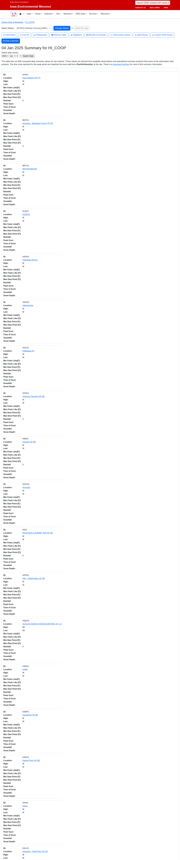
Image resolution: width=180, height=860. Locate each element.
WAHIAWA (22, 763)
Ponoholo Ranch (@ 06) (28, 595)
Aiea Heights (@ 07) (26, 78)
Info (57, 14)
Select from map (81, 28)
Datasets (48, 14)
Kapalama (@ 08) (25, 190)
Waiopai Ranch (24, 723)
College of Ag (22, 839)
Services (93, 14)
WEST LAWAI (24, 802)
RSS (95, 852)
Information (9, 35)
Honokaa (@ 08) (25, 508)
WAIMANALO (24, 810)
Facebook (97, 831)
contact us (140, 8)
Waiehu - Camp (24, 691)
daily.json (57, 818)
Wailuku (21, 715)
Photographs (40, 35)
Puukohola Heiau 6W (27, 548)
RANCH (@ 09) (24, 611)
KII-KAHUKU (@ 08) (27, 261)
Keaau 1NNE (23, 229)
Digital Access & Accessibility (140, 849)
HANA (20, 484)
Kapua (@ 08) (24, 333)
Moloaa (21, 444)
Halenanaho (23, 118)
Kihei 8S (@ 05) (25, 452)
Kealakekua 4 (24, 245)
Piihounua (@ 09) (25, 540)
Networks (67, 14)
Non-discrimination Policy (138, 843)
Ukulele (21, 667)
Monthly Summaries (96, 35)
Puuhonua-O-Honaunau (28, 619)
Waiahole (22, 778)
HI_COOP (30, 22)
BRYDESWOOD (25, 94)
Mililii (20, 420)
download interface (121, 64)
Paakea (21, 492)
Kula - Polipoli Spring (27, 587)
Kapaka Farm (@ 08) (27, 221)
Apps (29, 14)
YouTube (96, 847)
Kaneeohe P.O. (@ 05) (28, 770)
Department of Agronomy (27, 842)
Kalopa (21, 301)
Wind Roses (141, 35)
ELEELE (21, 102)
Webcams (105, 14)
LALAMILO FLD (25, 373)
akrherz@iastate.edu (62, 840)
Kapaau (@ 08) (24, 572)
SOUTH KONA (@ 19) (27, 659)
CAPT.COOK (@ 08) (27, 277)
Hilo (19, 269)
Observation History (121, 35)
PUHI (20, 627)
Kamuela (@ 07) (25, 731)
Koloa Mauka (23, 309)
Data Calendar (10, 41)
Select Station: (7, 28)
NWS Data (80, 14)
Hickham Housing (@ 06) (29, 134)
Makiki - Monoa (24, 404)
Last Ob (24, 35)
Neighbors (76, 35)
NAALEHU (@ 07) (26, 460)
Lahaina (21, 556)
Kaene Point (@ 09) (26, 198)
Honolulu (21, 150)
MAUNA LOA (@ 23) (27, 428)
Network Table (58, 35)
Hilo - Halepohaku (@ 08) (29, 166)
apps (166, 8)
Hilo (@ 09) (23, 794)
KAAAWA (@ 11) (25, 365)
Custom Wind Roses (162, 35)
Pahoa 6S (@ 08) (25, 357)
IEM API (38, 818)
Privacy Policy (134, 846)
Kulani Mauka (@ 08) (27, 293)
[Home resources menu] (21, 14)
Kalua (20, 206)
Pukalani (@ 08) (25, 643)
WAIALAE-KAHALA (26, 683)
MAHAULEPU (24, 389)
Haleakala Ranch (25, 110)
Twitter (95, 836)
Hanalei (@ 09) (24, 142)
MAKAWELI (23, 396)
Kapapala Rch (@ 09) (27, 237)
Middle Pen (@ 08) (26, 412)
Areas (37, 14)
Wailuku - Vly (23, 747)
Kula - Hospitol (24, 349)
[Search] (152, 3)
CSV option (75, 818)
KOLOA (21, 317)
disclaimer (155, 8)
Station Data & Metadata (12, 22)
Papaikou (22, 516)
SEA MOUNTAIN (25, 651)
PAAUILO (22, 635)
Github (95, 842)
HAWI (20, 182)
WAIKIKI (21, 707)
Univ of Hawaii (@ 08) (27, 675)
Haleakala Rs (23, 126)
